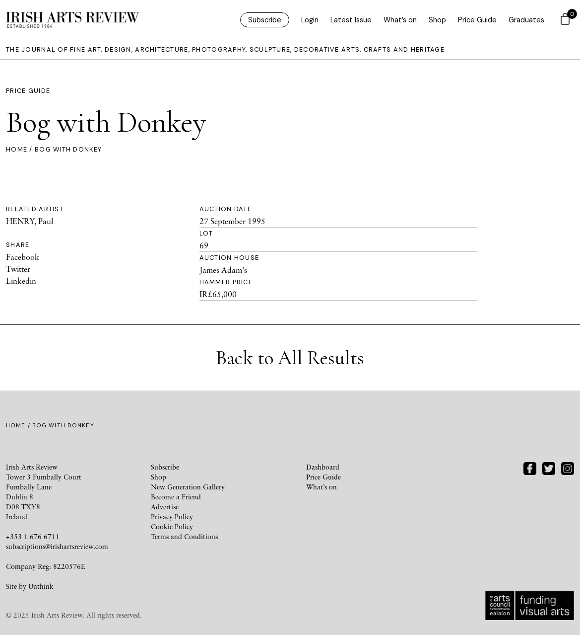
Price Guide (477, 19)
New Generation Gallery (188, 486)
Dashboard (322, 467)
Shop (437, 19)
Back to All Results (290, 358)
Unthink (41, 586)
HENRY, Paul (29, 221)
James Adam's (223, 270)
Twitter (18, 269)
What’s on (400, 19)
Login (310, 19)
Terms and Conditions (184, 536)
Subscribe (264, 19)
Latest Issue (351, 19)
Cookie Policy (172, 526)
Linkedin (21, 281)
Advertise (165, 506)
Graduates (526, 19)
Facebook (22, 257)
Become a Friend (176, 496)
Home (16, 149)
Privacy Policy (172, 516)
